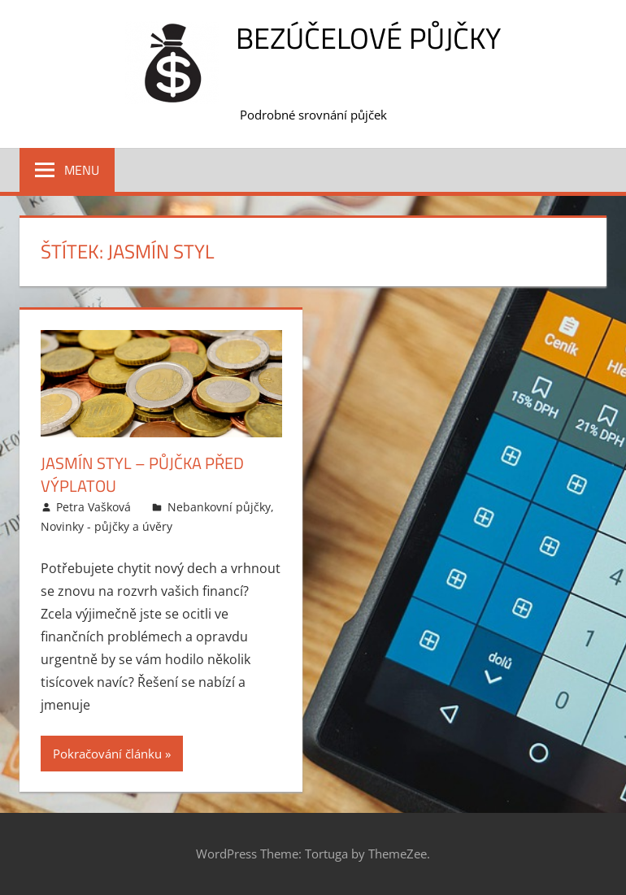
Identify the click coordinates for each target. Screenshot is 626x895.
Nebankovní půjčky (219, 507)
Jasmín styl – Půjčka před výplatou (142, 474)
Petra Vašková (93, 507)
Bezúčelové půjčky (368, 37)
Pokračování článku (107, 753)
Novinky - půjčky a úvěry (106, 526)
